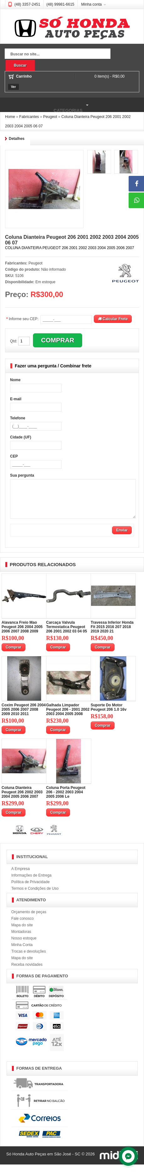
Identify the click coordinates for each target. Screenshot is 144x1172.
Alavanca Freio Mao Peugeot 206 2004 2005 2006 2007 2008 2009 (22, 634)
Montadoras (21, 939)
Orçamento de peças (28, 919)
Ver (13, 87)
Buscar (20, 65)
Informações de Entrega (31, 883)
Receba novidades (26, 972)
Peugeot (36, 263)
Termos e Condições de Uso (35, 896)
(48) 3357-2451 (27, 4)
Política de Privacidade (30, 889)
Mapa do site (22, 932)
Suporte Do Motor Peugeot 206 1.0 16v (108, 714)
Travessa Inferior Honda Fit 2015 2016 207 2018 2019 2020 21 (112, 634)
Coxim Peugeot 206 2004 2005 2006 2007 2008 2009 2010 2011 (24, 717)
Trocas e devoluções (28, 959)
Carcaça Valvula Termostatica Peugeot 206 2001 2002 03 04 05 (66, 634)
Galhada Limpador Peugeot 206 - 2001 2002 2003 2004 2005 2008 (67, 717)
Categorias (45, 105)
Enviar (122, 537)
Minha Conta (22, 952)
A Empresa (20, 876)
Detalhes (16, 138)
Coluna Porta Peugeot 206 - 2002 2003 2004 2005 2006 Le (65, 799)
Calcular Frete (113, 319)
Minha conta (91, 4)
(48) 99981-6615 (60, 4)
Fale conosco (22, 926)
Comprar (13, 655)
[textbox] (57, 54)
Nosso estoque (23, 946)
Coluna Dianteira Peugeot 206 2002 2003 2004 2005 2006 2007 (22, 799)
